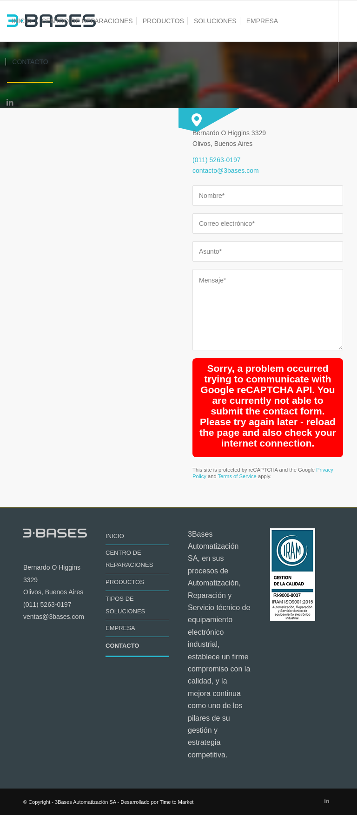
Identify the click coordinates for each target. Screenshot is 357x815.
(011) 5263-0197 (216, 160)
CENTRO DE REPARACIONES (129, 558)
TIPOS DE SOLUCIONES (125, 604)
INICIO (115, 535)
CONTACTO (122, 645)
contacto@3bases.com (225, 170)
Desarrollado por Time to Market (156, 802)
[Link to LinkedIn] (10, 102)
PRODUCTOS (125, 581)
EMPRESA (120, 627)
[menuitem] (21, 20)
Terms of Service (237, 476)
